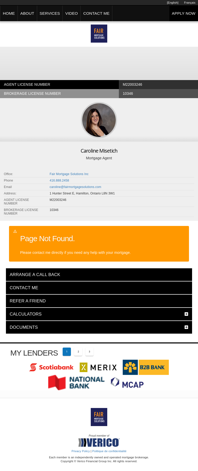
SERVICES (50, 13)
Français (189, 2)
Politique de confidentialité (109, 451)
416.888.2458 (59, 180)
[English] (172, 2)
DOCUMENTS (24, 327)
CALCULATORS (26, 314)
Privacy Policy (80, 451)
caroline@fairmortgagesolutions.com (75, 187)
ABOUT (27, 13)
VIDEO (71, 13)
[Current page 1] (67, 352)
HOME (9, 13)
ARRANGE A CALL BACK (35, 274)
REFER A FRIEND (28, 301)
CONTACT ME (96, 13)
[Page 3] (89, 352)
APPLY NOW (183, 13)
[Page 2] (78, 352)
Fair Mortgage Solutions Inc (69, 174)
